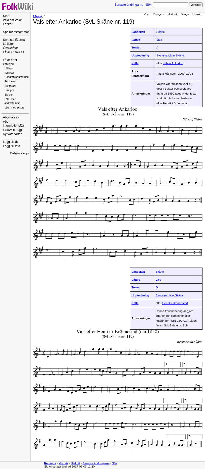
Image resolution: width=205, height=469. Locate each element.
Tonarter (9, 72)
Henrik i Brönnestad (175, 303)
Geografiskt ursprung (16, 77)
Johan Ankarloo (173, 63)
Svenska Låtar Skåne (170, 55)
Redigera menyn (19, 153)
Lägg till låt (10, 142)
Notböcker (10, 86)
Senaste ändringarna (128, 4)
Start (6, 16)
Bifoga (185, 14)
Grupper (9, 90)
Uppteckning (140, 55)
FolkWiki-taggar (14, 130)
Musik (37, 16)
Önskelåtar (10, 48)
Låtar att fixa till (13, 52)
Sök (148, 4)
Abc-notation (11, 117)
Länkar (7, 24)
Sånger (8, 94)
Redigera (159, 14)
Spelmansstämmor (16, 32)
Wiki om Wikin (13, 20)
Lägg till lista (11, 146)
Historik (172, 14)
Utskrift (196, 14)
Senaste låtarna (14, 40)
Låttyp (136, 39)
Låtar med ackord (14, 107)
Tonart (136, 47)
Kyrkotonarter (12, 134)
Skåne (160, 31)
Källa (135, 63)
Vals (159, 39)
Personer (9, 81)
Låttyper (9, 68)
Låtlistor (8, 44)
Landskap (138, 31)
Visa (146, 14)
